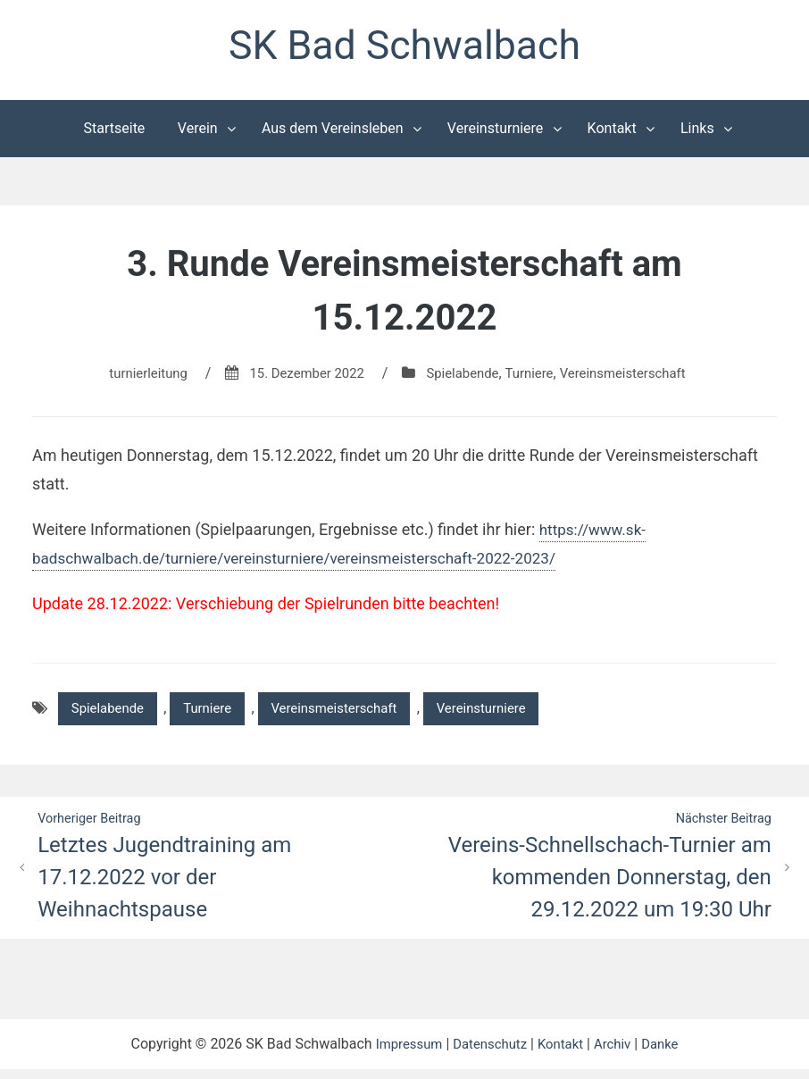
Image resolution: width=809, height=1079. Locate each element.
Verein (198, 132)
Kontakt (612, 132)
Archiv (618, 1053)
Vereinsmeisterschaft (635, 377)
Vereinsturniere (495, 132)
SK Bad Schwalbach (404, 47)
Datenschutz (488, 1053)
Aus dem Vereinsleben (333, 132)
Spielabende (463, 377)
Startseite (115, 132)
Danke (668, 1053)
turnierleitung (135, 377)
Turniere (534, 377)
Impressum (401, 1053)
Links (697, 132)
